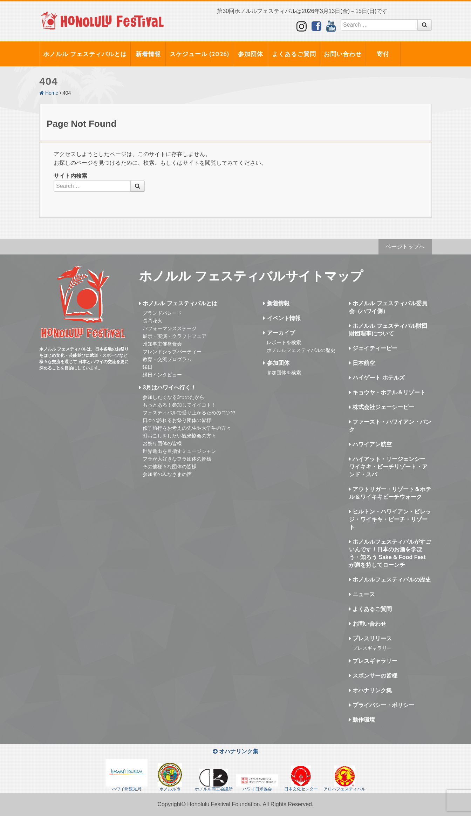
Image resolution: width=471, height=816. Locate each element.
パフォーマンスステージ (170, 328)
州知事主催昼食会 (162, 344)
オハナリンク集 (370, 690)
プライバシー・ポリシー (381, 705)
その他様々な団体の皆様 (170, 466)
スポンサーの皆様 (373, 676)
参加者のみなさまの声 (167, 474)
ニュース (362, 594)
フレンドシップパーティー (172, 351)
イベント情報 (281, 318)
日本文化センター (301, 778)
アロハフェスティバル (344, 778)
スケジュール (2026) (199, 53)
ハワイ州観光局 (126, 775)
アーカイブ (279, 333)
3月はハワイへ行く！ (167, 387)
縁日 (147, 367)
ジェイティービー (373, 348)
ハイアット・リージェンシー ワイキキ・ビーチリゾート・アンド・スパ (388, 466)
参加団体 (250, 53)
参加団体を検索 (284, 372)
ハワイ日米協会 (257, 782)
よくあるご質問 (294, 53)
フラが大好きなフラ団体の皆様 (177, 459)
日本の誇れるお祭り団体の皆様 (177, 420)
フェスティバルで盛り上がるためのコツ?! (189, 412)
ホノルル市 (170, 777)
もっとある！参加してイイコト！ (179, 405)
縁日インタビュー (162, 375)
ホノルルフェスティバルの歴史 (301, 350)
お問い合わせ (343, 53)
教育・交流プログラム (167, 359)
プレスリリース (370, 638)
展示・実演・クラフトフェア (174, 336)
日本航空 (362, 363)
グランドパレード (162, 313)
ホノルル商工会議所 (214, 780)
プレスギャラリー (372, 648)
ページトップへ (405, 247)
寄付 (383, 53)
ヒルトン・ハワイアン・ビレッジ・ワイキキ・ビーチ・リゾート (390, 519)
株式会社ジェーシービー (381, 407)
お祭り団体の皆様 (162, 443)
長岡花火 (152, 321)
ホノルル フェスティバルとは (85, 53)
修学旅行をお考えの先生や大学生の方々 (187, 428)
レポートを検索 (284, 342)
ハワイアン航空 (370, 444)
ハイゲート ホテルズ (377, 378)
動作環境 (362, 720)
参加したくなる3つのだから (173, 397)
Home (48, 93)
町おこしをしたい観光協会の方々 (179, 435)
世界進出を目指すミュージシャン (179, 451)
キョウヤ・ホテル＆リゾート (387, 392)
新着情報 (148, 53)
